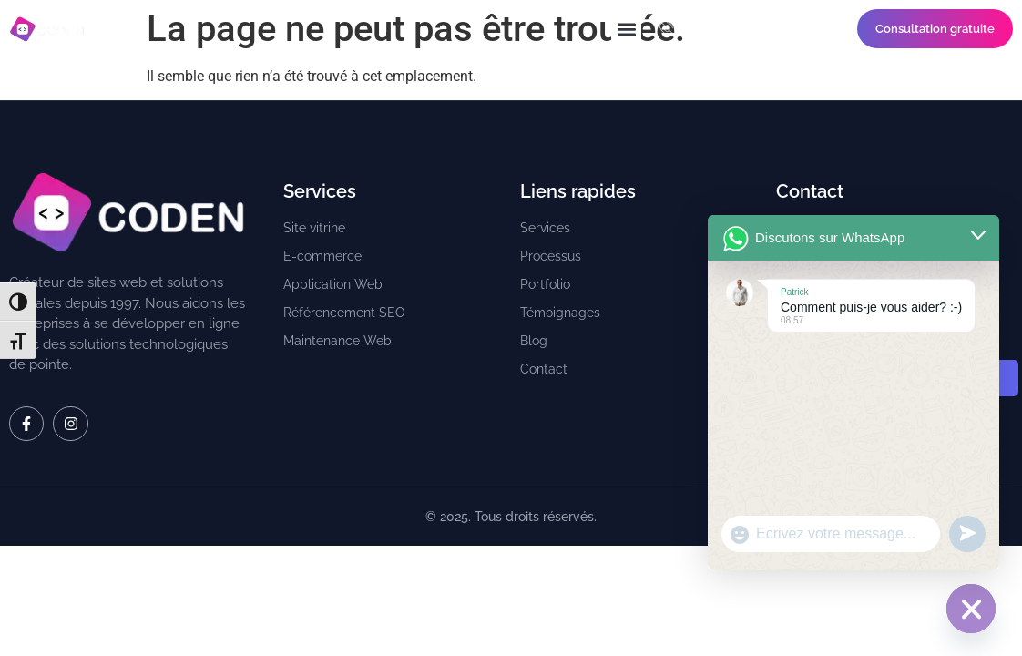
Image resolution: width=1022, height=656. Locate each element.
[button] (626, 29)
